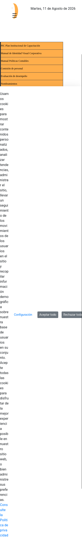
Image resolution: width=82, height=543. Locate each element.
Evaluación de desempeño (14, 76)
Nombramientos (9, 83)
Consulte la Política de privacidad (4, 520)
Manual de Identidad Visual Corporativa (21, 53)
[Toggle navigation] (14, 15)
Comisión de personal (12, 68)
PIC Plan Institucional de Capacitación (20, 45)
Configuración (23, 314)
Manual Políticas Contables (15, 60)
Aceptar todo (47, 314)
